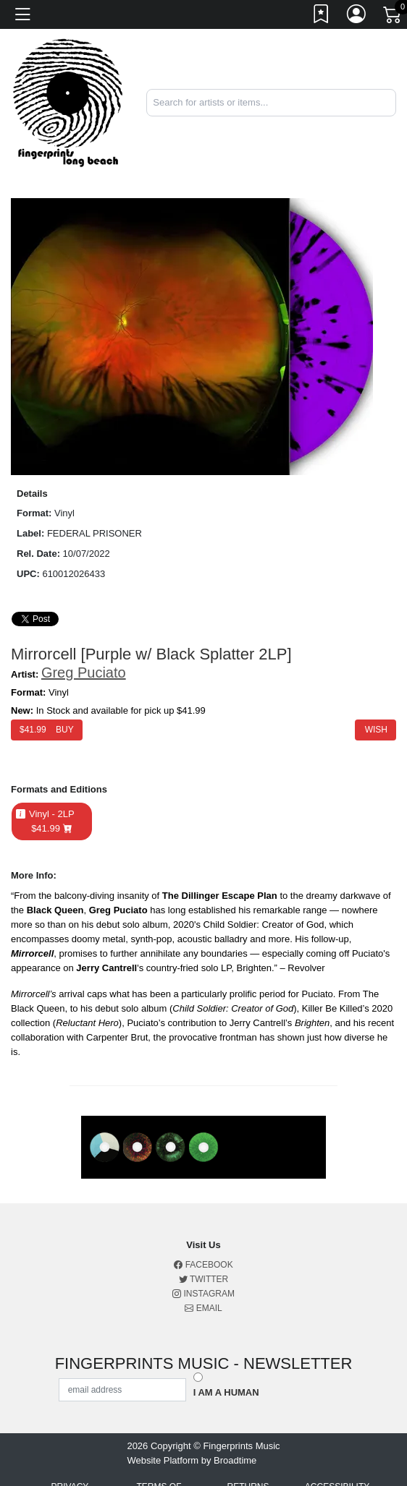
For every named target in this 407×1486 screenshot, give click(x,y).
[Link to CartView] (393, 13)
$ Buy (47, 730)
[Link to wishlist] (321, 16)
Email (203, 1308)
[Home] (68, 101)
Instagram (203, 1294)
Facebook (203, 1265)
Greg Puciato (83, 672)
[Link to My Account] (357, 16)
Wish (375, 730)
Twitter (203, 1279)
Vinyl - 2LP (52, 821)
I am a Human (226, 1392)
